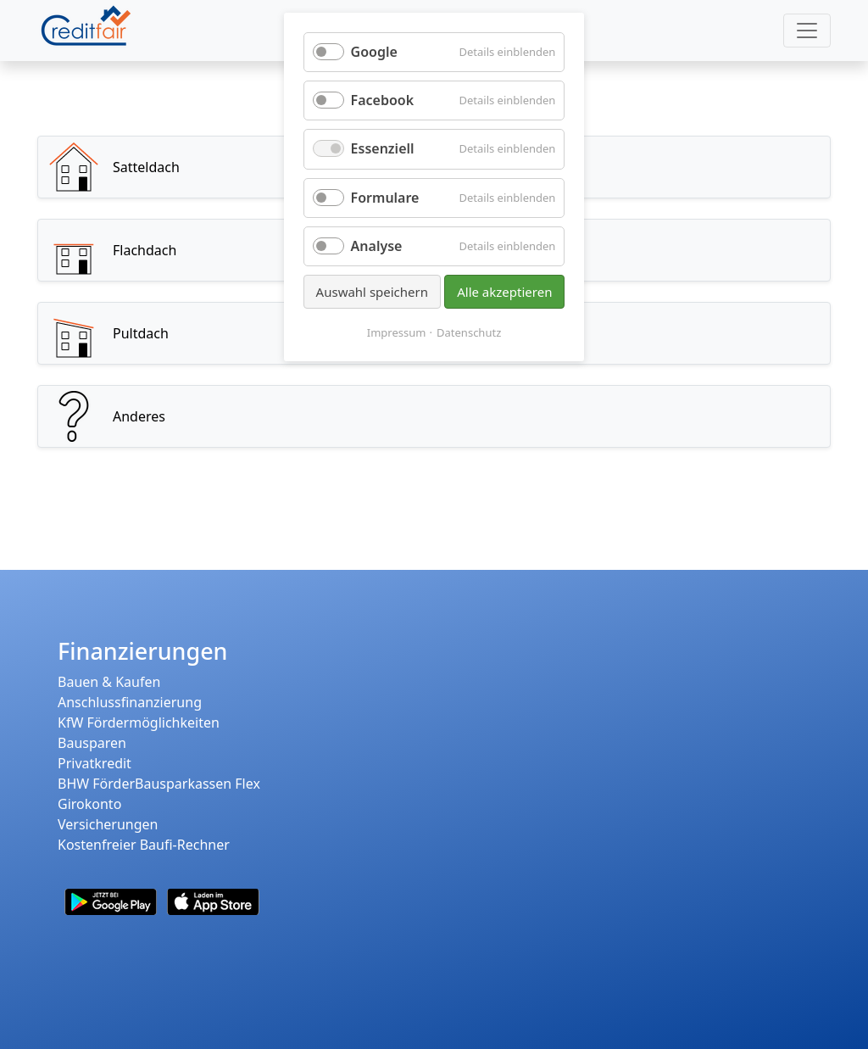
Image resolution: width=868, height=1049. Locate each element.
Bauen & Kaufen (109, 681)
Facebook (383, 100)
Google (374, 51)
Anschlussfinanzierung (130, 702)
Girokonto (89, 804)
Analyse (377, 246)
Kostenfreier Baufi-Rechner (144, 844)
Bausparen (92, 743)
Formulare (385, 197)
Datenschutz (469, 332)
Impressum (396, 332)
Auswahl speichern (372, 291)
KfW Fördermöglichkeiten (139, 722)
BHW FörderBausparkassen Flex (159, 783)
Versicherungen (108, 824)
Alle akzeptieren (504, 291)
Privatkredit (94, 763)
